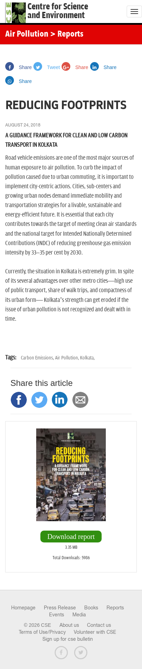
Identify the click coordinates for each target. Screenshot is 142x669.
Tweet (46, 67)
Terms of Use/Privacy (42, 632)
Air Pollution (26, 34)
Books (91, 607)
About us (69, 625)
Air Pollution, (67, 358)
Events (56, 614)
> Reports (67, 34)
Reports (115, 607)
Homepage (23, 607)
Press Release (60, 607)
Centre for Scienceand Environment (57, 11)
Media (79, 614)
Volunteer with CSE (95, 632)
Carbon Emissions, (38, 358)
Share (18, 67)
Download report (71, 536)
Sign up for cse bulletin (67, 639)
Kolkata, (87, 358)
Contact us (99, 625)
